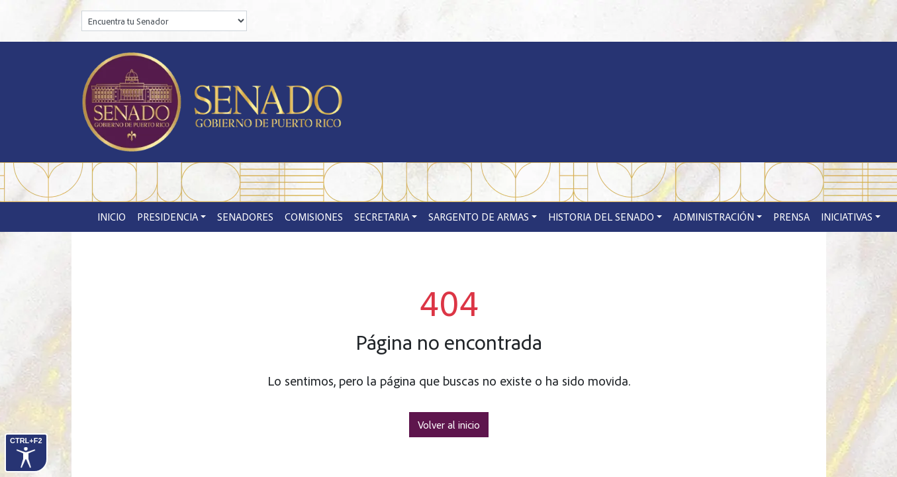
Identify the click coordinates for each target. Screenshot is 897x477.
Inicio (111, 216)
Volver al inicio (449, 424)
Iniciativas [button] (847, 216)
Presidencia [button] (167, 216)
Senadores (245, 216)
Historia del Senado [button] (601, 216)
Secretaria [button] (381, 216)
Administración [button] (713, 216)
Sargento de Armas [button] (478, 216)
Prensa (791, 216)
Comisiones (314, 216)
